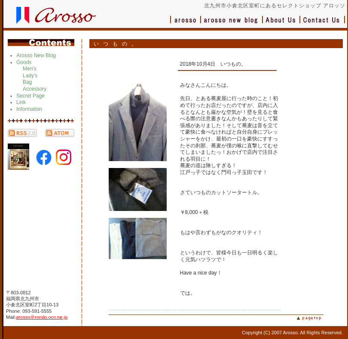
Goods (23, 62)
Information (29, 109)
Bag (27, 82)
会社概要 (281, 24)
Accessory (34, 89)
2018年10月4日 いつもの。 (213, 64)
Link (21, 102)
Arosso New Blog (36, 55)
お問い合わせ (322, 24)
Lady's (30, 76)
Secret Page (30, 96)
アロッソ (185, 24)
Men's (30, 69)
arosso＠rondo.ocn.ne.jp (41, 317)
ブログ (232, 24)
